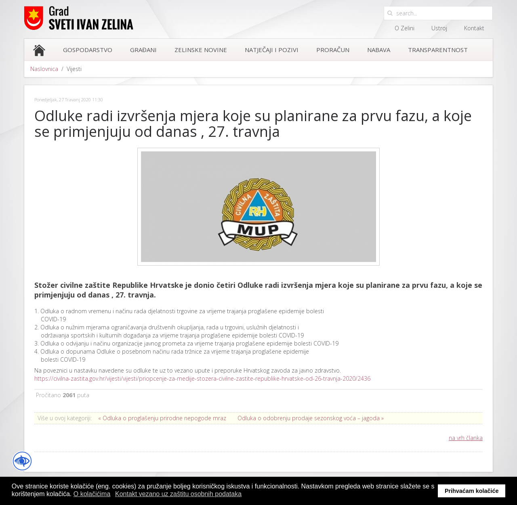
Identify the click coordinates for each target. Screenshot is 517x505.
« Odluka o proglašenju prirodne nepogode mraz (162, 418)
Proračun (332, 50)
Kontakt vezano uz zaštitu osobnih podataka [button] (178, 493)
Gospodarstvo (87, 50)
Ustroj (439, 28)
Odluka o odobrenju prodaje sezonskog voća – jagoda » (310, 418)
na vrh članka (466, 438)
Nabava (378, 50)
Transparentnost (438, 50)
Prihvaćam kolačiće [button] (472, 491)
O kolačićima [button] (92, 493)
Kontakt (474, 28)
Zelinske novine (200, 50)
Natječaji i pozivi (271, 50)
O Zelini (404, 28)
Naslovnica (44, 69)
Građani (143, 50)
